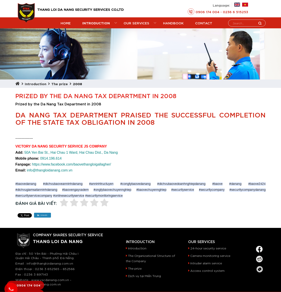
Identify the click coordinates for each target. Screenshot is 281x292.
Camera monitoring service (210, 245)
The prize (59, 72)
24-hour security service (208, 237)
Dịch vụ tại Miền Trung (144, 265)
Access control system (207, 259)
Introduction (35, 72)
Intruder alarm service (206, 252)
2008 (77, 72)
